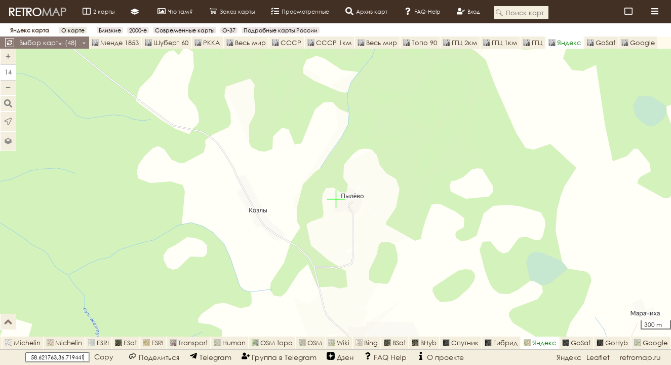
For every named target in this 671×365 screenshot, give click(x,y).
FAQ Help (385, 356)
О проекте (440, 356)
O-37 (228, 30)
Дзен (340, 356)
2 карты (98, 11)
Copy (103, 356)
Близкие (110, 30)
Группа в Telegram (279, 356)
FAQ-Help (422, 11)
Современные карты (184, 30)
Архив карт (366, 11)
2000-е (138, 30)
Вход (468, 11)
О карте (73, 30)
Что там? (175, 11)
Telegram (210, 356)
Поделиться (154, 356)
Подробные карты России (281, 30)
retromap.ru (640, 357)
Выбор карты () (52, 43)
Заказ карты (232, 11)
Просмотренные (300, 11)
